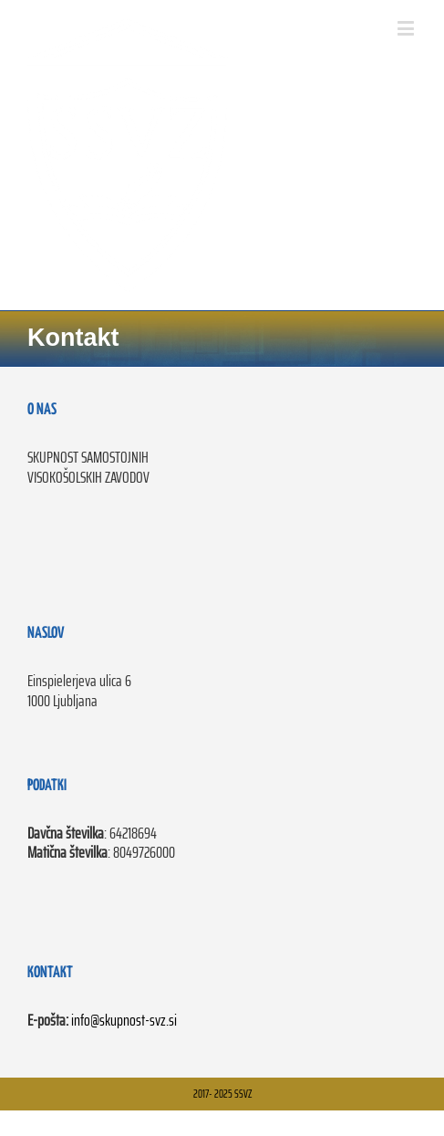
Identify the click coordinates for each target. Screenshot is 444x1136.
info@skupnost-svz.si (124, 1020)
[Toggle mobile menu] (407, 27)
